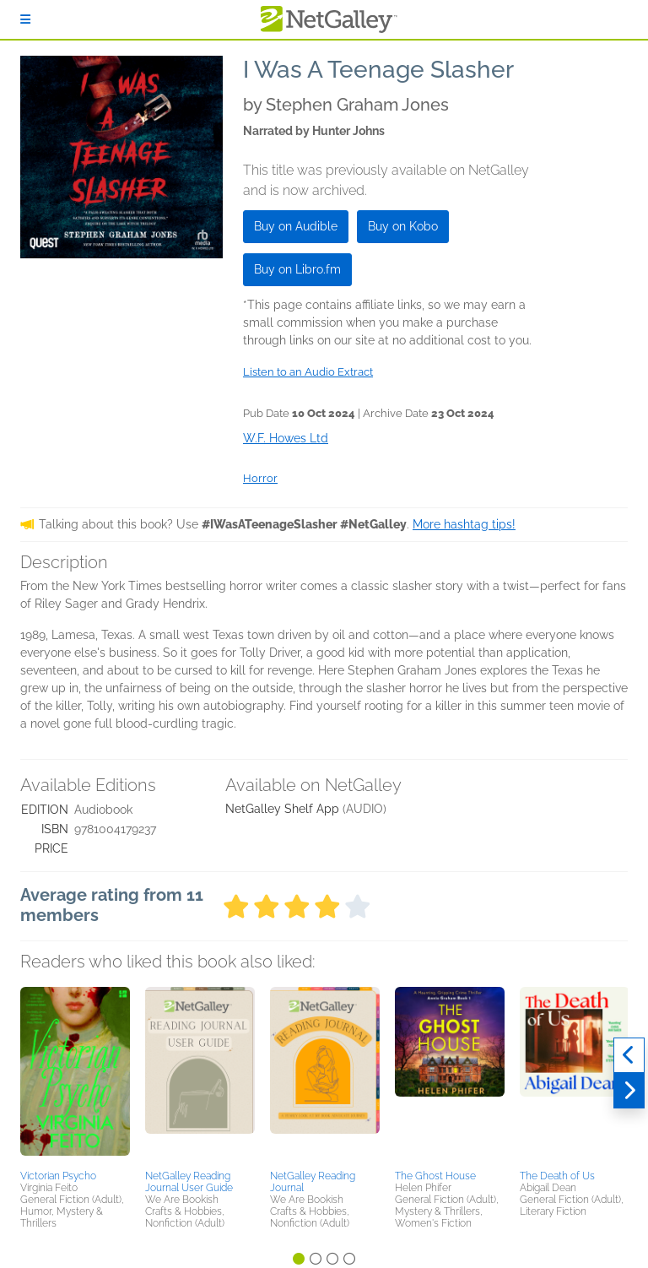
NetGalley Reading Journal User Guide (189, 1182)
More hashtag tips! (464, 524)
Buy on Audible (296, 226)
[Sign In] (25, 19)
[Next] (629, 1090)
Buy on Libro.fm (297, 269)
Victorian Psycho (58, 1176)
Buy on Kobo (403, 226)
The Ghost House (435, 1176)
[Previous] (629, 1055)
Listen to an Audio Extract (308, 372)
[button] (75, 1075)
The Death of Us (557, 1176)
